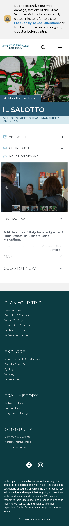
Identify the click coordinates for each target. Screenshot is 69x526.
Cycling (9, 369)
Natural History (13, 407)
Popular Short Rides (17, 364)
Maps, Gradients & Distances (22, 358)
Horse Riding (12, 379)
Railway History (13, 402)
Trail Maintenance (15, 446)
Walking (9, 374)
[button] (34, 148)
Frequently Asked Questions (37, 23)
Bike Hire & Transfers (17, 315)
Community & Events (17, 436)
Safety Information (16, 335)
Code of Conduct (15, 330)
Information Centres (17, 325)
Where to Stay (13, 320)
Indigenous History (16, 413)
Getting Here (12, 309)
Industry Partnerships (17, 441)
